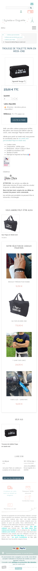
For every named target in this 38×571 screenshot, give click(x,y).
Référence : (8, 114)
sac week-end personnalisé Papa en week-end (15, 139)
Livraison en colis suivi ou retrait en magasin (10, 493)
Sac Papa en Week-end (10, 235)
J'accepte (18, 568)
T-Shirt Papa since (19, 360)
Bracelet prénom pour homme (19, 282)
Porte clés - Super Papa (19, 399)
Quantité (7, 96)
